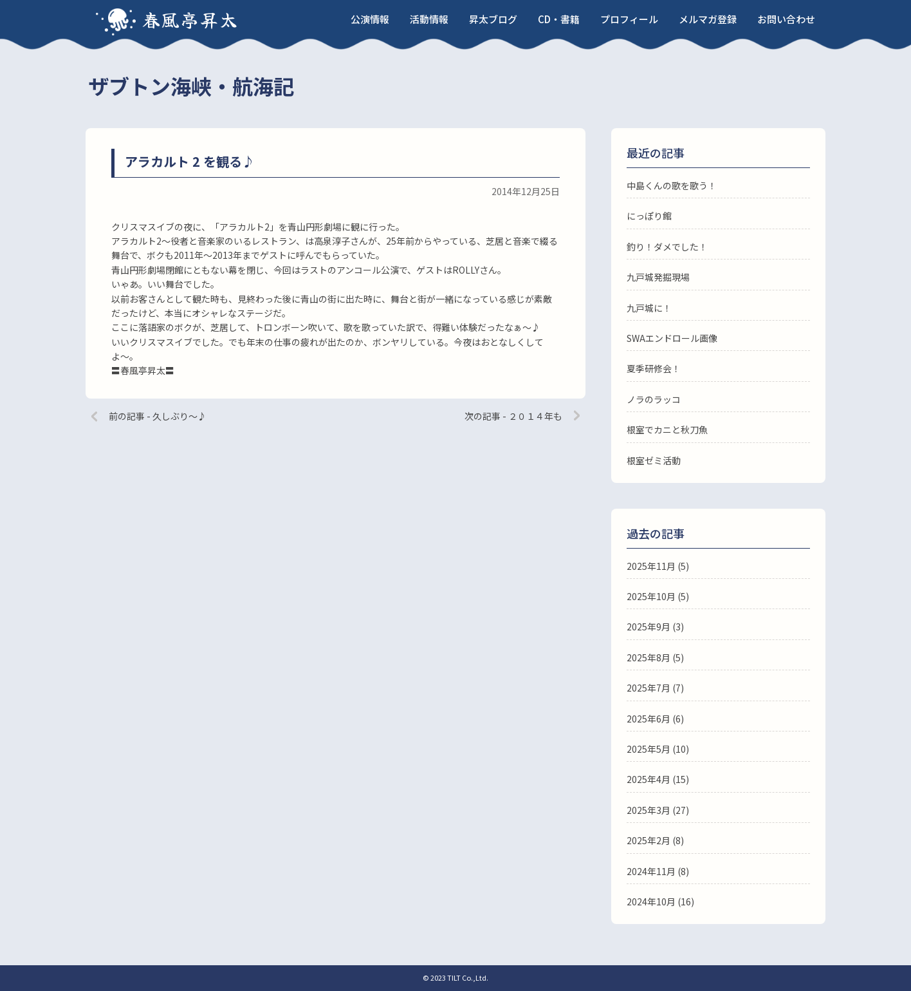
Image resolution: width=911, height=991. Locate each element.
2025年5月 (648, 748)
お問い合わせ (786, 19)
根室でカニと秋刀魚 (667, 429)
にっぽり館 (649, 215)
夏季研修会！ (654, 368)
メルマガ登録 (708, 19)
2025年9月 (648, 626)
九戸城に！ (649, 307)
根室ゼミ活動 (654, 460)
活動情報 (429, 19)
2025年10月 (651, 596)
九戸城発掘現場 (658, 276)
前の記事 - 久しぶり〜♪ (158, 416)
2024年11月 (651, 871)
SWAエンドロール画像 (672, 338)
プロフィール (629, 19)
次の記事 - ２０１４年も (513, 416)
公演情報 (370, 19)
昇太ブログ (493, 19)
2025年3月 (648, 810)
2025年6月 (648, 718)
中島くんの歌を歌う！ (672, 185)
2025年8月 (648, 657)
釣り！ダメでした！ (667, 246)
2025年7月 (648, 687)
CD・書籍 (559, 19)
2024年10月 (651, 901)
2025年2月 (648, 840)
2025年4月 (648, 779)
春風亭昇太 (190, 19)
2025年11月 (651, 566)
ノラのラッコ (654, 399)
